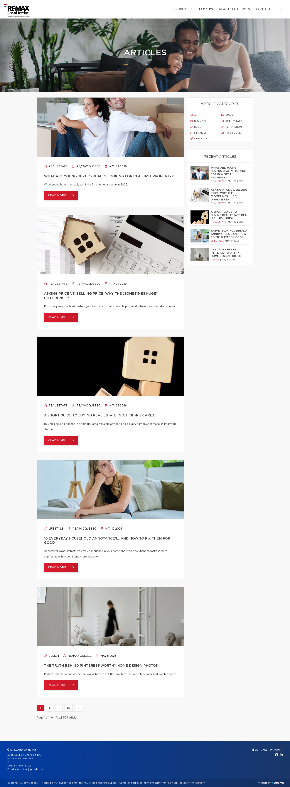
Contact (263, 9)
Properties (182, 9)
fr (281, 9)
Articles (205, 9)
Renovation (231, 127)
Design (51, 656)
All (194, 115)
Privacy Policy (152, 783)
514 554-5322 (22, 766)
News (227, 115)
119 (68, 708)
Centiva (278, 782)
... (59, 708)
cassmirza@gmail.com (29, 769)
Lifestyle (53, 529)
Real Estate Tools (234, 9)
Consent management (192, 783)
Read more (57, 195)
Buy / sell (199, 121)
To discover (231, 133)
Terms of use (170, 783)
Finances (198, 133)
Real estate (56, 166)
